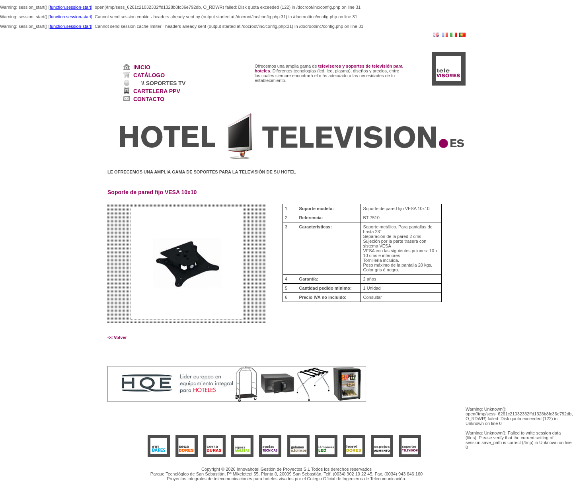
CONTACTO (148, 99)
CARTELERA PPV (156, 91)
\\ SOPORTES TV (163, 83)
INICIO (141, 67)
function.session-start (70, 7)
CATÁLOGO (149, 75)
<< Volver (117, 337)
